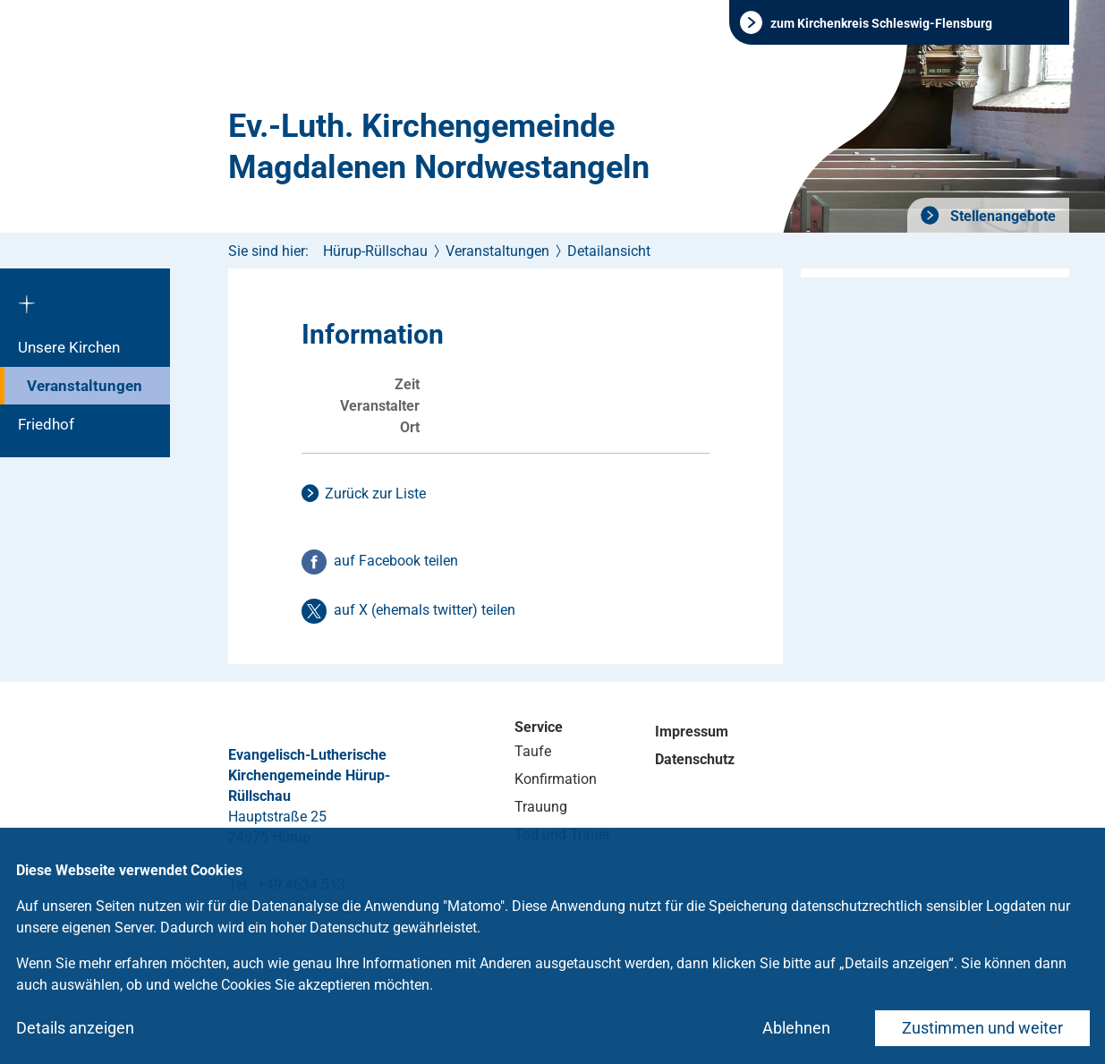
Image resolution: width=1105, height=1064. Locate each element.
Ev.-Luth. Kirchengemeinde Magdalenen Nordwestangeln (439, 146)
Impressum (691, 731)
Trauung (540, 806)
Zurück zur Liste (375, 493)
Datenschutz (695, 759)
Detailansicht (608, 251)
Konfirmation (555, 778)
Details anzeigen (75, 1027)
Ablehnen (796, 1027)
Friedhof (46, 424)
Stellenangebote (1001, 216)
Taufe (532, 751)
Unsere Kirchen (69, 347)
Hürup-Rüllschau (375, 251)
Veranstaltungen (84, 386)
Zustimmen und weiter (982, 1027)
